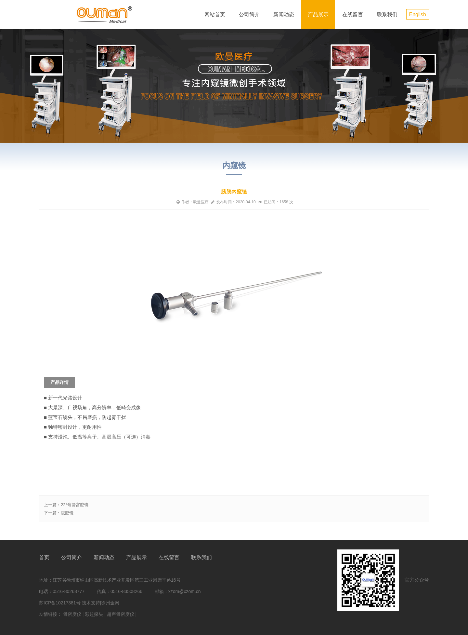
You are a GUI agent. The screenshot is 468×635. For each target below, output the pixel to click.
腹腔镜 (67, 512)
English (417, 14)
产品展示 (318, 14)
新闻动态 (283, 14)
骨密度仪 (72, 614)
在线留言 (352, 14)
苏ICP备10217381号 (60, 602)
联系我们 (387, 14)
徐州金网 (110, 602)
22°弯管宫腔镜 (74, 504)
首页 (44, 557)
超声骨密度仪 (120, 614)
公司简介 (249, 14)
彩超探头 (94, 614)
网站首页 (214, 14)
